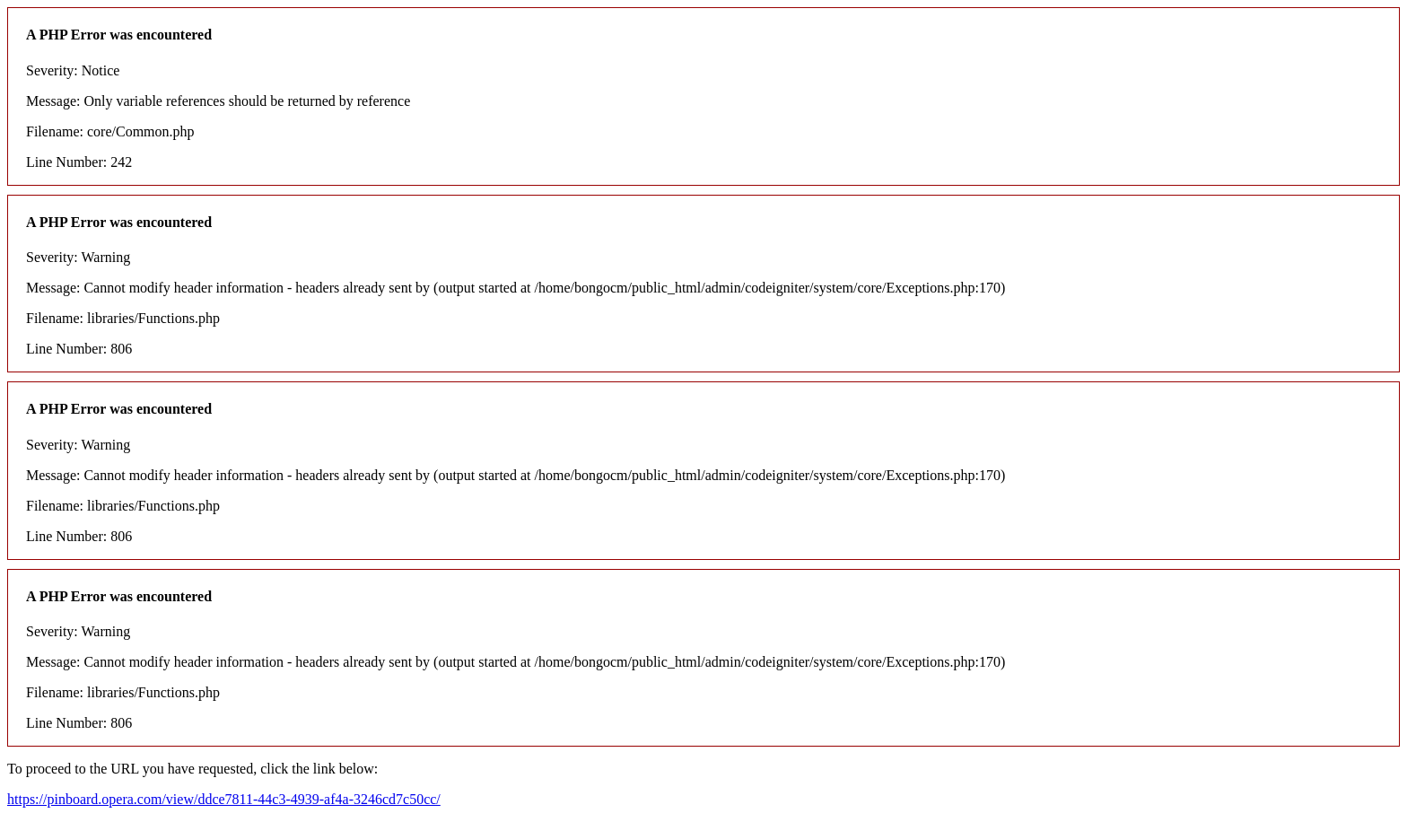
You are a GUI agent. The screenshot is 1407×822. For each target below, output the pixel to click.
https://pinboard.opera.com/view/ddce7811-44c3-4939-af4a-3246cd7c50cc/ (224, 799)
